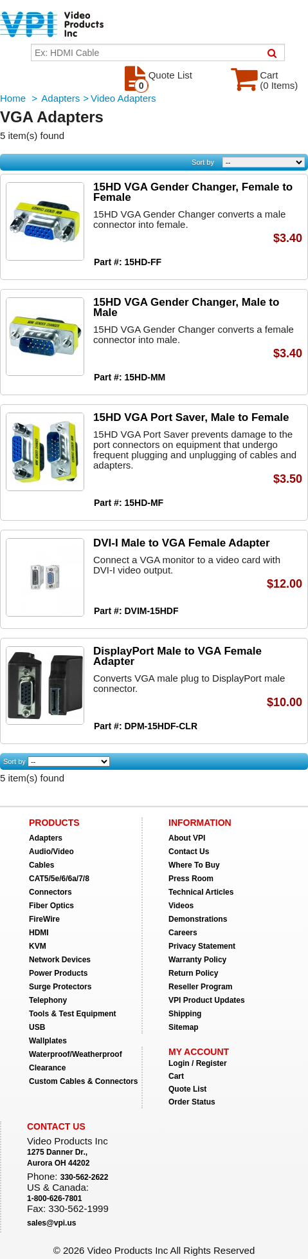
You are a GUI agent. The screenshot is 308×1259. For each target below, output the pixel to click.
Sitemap (183, 1027)
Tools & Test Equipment (72, 1013)
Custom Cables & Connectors (83, 1081)
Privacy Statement (201, 946)
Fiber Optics (51, 905)
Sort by (203, 162)
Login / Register (197, 1063)
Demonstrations (197, 919)
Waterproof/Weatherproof (75, 1054)
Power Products (58, 973)
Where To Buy (194, 865)
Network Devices (60, 959)
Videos (181, 905)
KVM (37, 946)
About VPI (186, 838)
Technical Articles (200, 892)
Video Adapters (123, 98)
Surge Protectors (60, 986)
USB (37, 1027)
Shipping (184, 1013)
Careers (182, 932)
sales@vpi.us (51, 1222)
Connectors (50, 892)
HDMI (39, 932)
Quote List (187, 1089)
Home (13, 98)
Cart (176, 1076)
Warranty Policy (197, 959)
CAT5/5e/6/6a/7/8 (59, 878)
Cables (41, 865)
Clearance (47, 1067)
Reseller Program (200, 986)
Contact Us (188, 851)
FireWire (44, 919)
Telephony (48, 1000)
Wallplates (48, 1040)
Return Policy (193, 973)
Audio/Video (51, 851)
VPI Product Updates (206, 1000)
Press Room (190, 878)
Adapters (60, 98)
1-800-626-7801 (54, 1198)
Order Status (191, 1101)
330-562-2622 (84, 1177)
